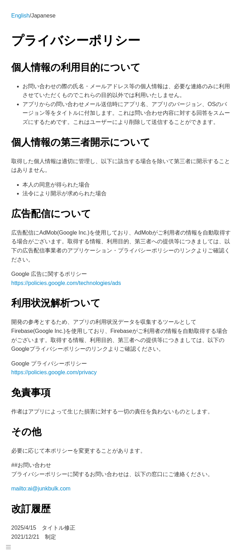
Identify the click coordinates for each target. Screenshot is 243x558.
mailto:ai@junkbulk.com (40, 488)
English (20, 16)
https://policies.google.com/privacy (54, 372)
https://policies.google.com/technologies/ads (66, 283)
